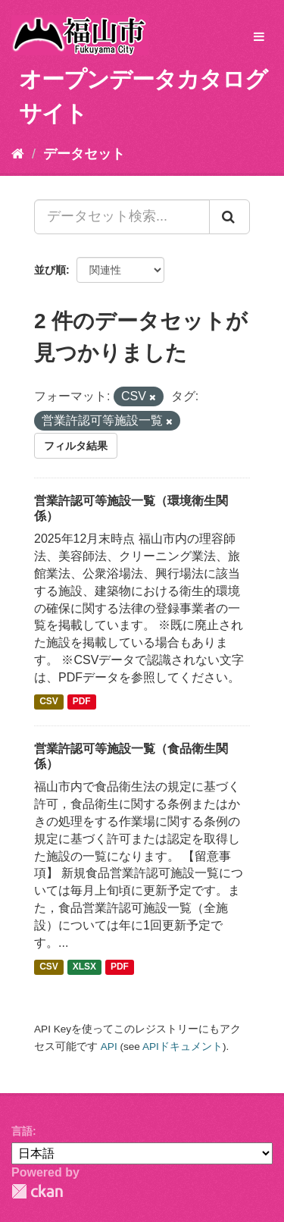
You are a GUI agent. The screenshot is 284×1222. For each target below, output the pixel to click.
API (109, 1046)
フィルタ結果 (76, 446)
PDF (82, 702)
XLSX (84, 967)
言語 (22, 1131)
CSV (48, 702)
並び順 (50, 270)
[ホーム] (17, 153)
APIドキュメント (182, 1046)
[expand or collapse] (259, 37)
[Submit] (229, 216)
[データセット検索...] (122, 216)
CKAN (37, 1191)
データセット (84, 153)
